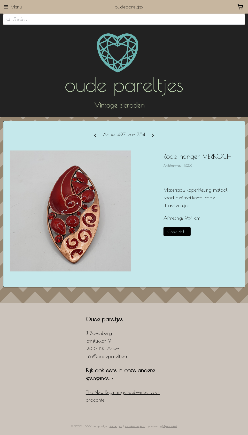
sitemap (113, 426)
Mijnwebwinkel (170, 426)
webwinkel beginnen (135, 426)
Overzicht (177, 231)
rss (120, 426)
